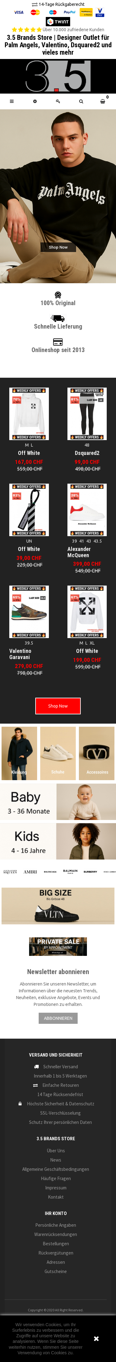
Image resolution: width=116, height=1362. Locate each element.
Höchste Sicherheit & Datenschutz (60, 1104)
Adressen (56, 1262)
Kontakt (56, 1197)
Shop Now (58, 706)
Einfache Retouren (60, 1085)
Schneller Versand (60, 1067)
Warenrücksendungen (55, 1234)
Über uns (56, 1151)
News (55, 1160)
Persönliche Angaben (55, 1225)
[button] (81, 101)
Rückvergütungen (55, 1253)
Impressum (56, 1188)
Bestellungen (56, 1243)
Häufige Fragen (56, 1178)
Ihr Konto (56, 1213)
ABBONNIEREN (58, 1018)
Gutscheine (56, 1271)
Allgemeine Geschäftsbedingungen (55, 1169)
